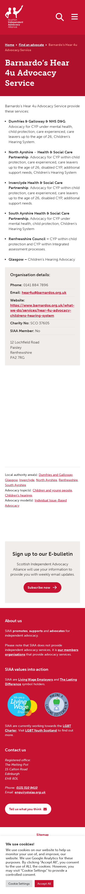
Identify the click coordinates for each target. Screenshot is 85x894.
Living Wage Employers (35, 679)
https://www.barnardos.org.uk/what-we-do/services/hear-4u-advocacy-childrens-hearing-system (42, 310)
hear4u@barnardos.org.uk (44, 292)
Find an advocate (31, 45)
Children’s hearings (18, 495)
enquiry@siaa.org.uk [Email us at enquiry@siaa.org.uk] (30, 792)
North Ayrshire (46, 480)
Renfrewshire (68, 480)
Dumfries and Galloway (56, 475)
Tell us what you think (28, 809)
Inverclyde (26, 480)
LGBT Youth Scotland (41, 730)
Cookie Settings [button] (19, 883)
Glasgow (11, 480)
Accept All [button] (44, 883)
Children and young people (52, 490)
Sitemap (42, 835)
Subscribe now (42, 587)
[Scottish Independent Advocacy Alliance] (14, 17)
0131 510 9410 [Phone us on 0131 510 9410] (27, 788)
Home (9, 45)
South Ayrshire (15, 485)
